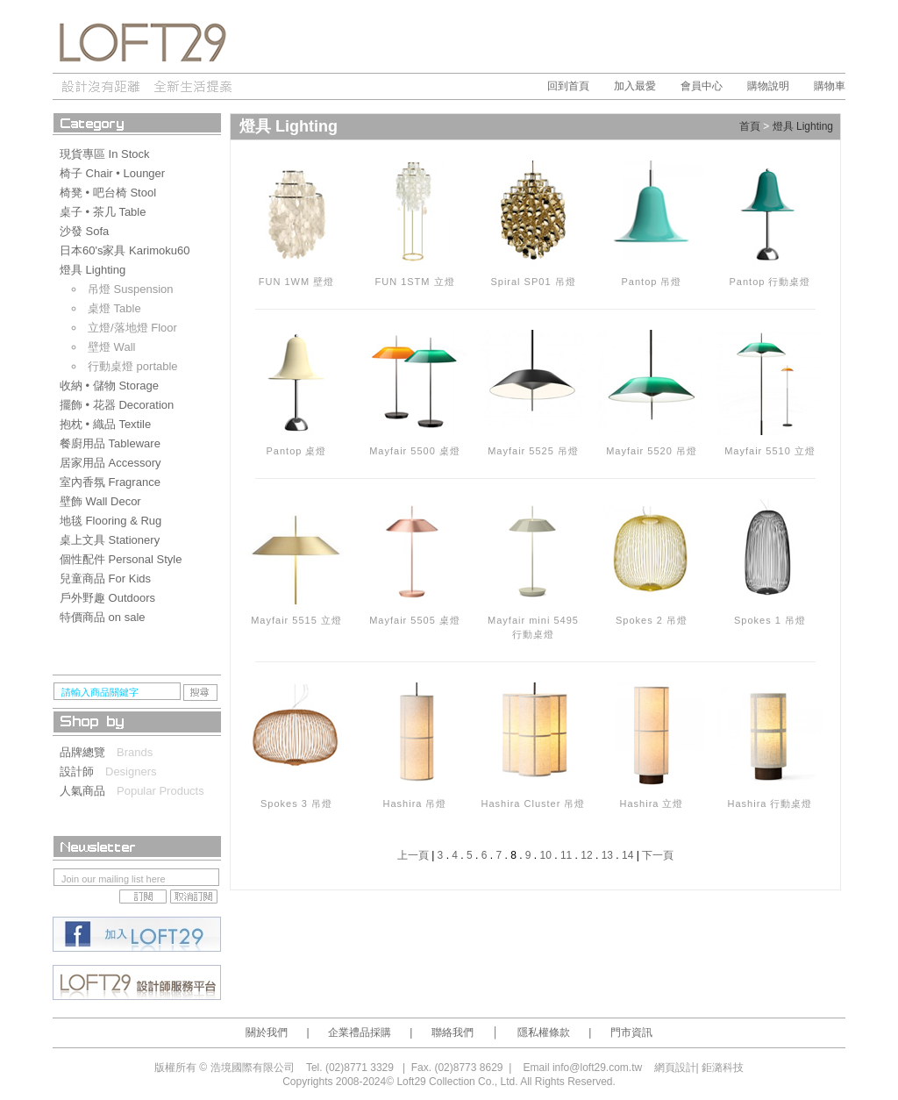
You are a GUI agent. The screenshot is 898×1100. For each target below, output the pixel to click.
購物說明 (768, 86)
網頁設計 (675, 1067)
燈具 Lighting (803, 127)
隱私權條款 (543, 1032)
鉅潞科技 (723, 1067)
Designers (131, 771)
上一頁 (413, 855)
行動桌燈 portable (133, 366)
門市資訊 (631, 1032)
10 (546, 855)
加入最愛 (635, 86)
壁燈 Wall (111, 347)
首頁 (749, 127)
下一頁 (658, 855)
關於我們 (267, 1032)
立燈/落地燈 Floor (132, 327)
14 (627, 855)
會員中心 (702, 86)
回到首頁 (568, 86)
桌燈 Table (114, 308)
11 (566, 855)
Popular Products (160, 790)
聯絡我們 (452, 1032)
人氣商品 (88, 790)
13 (607, 855)
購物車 (829, 86)
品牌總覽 (88, 752)
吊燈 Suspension (131, 289)
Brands (135, 752)
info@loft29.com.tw (597, 1067)
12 (586, 855)
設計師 (82, 771)
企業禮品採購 (359, 1032)
